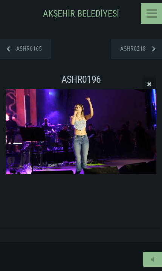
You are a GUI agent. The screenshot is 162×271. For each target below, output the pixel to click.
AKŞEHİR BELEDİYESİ (81, 13)
